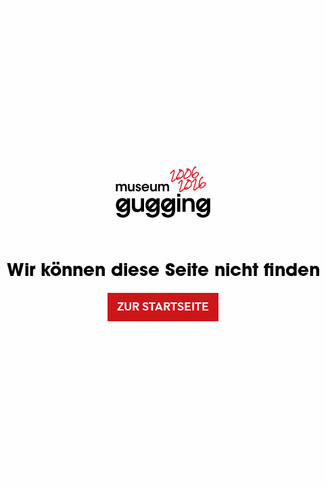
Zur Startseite (163, 306)
